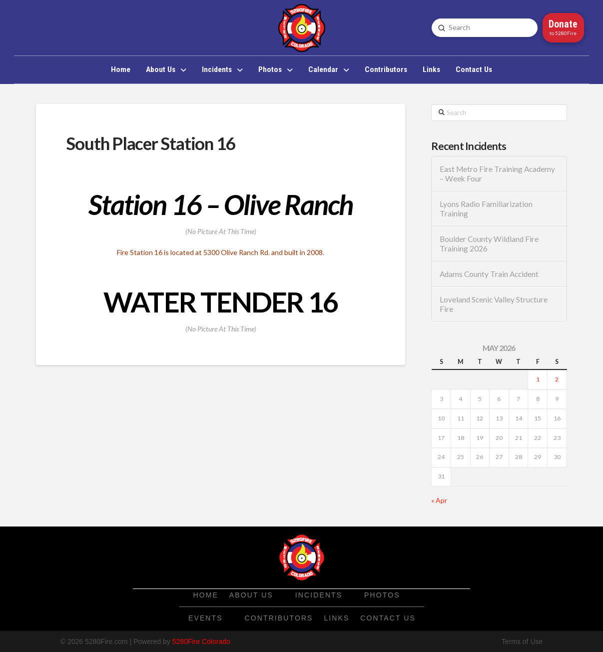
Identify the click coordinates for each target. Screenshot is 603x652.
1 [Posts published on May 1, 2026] (538, 379)
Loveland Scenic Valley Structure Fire (494, 304)
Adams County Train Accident (489, 274)
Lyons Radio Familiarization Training (486, 209)
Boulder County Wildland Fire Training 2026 (489, 243)
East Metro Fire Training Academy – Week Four (497, 173)
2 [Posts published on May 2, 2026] (557, 379)
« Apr (439, 500)
